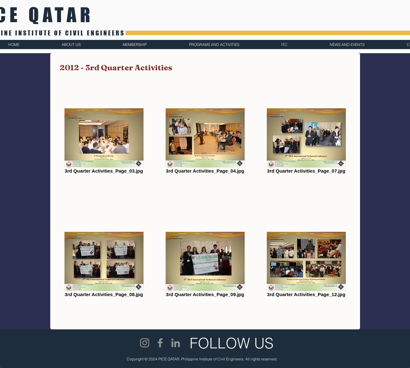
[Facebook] (160, 343)
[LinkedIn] (175, 343)
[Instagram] (144, 343)
